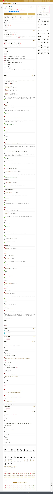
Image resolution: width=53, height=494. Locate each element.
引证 (4, 104)
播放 (4, 11)
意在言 (5, 475)
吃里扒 (25, 475)
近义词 (5, 24)
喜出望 (17, 473)
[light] (45, 1)
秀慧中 (5, 473)
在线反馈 (29, 492)
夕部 (48, 27)
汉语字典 (9, 3)
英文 (4, 99)
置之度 (9, 475)
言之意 (29, 475)
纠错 (34, 30)
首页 (6, 3)
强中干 (25, 473)
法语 (4, 333)
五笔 (20, 17)
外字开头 (15, 482)
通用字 (18, 11)
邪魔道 (21, 475)
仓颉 (28, 17)
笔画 (4, 22)
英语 (4, 330)
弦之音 (13, 473)
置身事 (33, 475)
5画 (48, 36)
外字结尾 (19, 482)
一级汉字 (13, 11)
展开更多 (19, 37)
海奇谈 (33, 473)
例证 (34, 75)
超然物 (13, 475)
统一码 (5, 20)
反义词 (5, 25)
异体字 (5, 27)
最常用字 (11, 11)
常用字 (16, 11)
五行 (12, 17)
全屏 (7, 11)
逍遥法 (29, 473)
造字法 (5, 17)
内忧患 (17, 475)
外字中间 (24, 482)
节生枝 (9, 473)
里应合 (21, 473)
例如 (11, 56)
